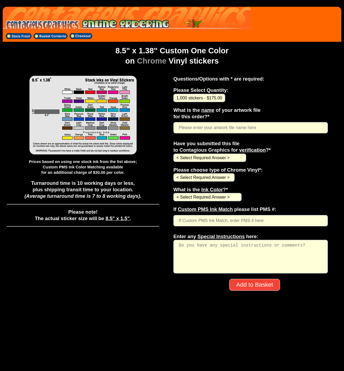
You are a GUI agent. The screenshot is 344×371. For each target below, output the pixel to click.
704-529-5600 (172, 346)
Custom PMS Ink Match (205, 209)
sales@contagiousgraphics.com (172, 353)
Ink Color (212, 189)
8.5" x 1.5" (118, 218)
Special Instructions (221, 236)
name (207, 110)
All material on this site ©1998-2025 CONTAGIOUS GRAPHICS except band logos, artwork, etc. (172, 361)
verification (252, 150)
